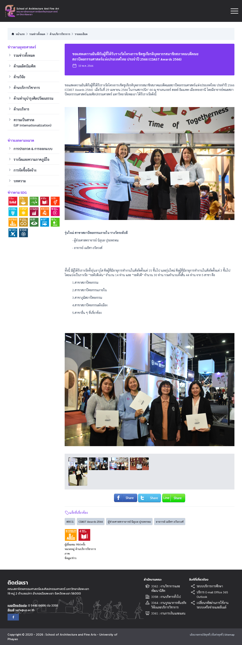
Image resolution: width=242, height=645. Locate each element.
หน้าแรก (18, 34)
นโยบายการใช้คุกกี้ (200, 635)
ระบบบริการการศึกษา (210, 586)
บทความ (20, 181)
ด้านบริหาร (21, 109)
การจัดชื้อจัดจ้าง (25, 170)
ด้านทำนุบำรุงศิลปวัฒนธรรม (33, 98)
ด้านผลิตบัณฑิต (25, 66)
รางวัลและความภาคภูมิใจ (31, 159)
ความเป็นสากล (32, 123)
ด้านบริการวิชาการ (27, 87)
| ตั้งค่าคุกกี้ (217, 635)
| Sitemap (228, 635)
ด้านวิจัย (19, 77)
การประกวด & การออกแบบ (33, 148)
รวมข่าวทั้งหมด (24, 55)
